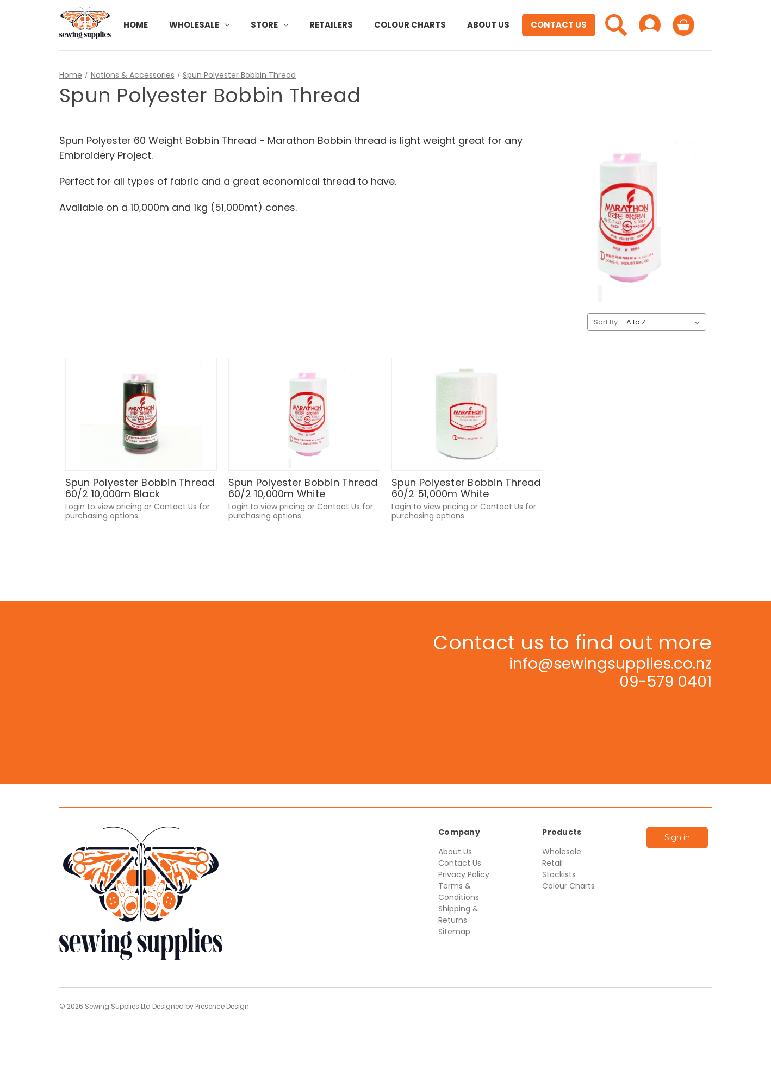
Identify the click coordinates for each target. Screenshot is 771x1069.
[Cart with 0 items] (683, 25)
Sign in (677, 837)
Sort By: (606, 322)
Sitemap (454, 931)
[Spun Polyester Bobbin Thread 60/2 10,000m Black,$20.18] (141, 414)
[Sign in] (650, 25)
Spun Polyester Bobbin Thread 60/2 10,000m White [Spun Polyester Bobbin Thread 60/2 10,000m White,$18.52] (303, 488)
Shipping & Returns (458, 914)
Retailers (331, 24)
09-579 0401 (665, 681)
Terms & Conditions (458, 891)
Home (135, 24)
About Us (488, 24)
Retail (552, 863)
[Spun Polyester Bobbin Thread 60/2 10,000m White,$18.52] (304, 414)
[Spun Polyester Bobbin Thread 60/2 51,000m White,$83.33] (467, 414)
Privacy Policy (463, 874)
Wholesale (199, 24)
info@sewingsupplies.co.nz (610, 663)
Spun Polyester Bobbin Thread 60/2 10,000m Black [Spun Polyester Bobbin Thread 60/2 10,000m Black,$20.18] (140, 488)
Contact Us (559, 24)
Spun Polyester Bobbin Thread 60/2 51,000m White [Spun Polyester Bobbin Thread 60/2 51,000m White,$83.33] (466, 488)
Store (269, 24)
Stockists (559, 874)
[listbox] (665, 322)
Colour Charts (410, 24)
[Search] (616, 25)
